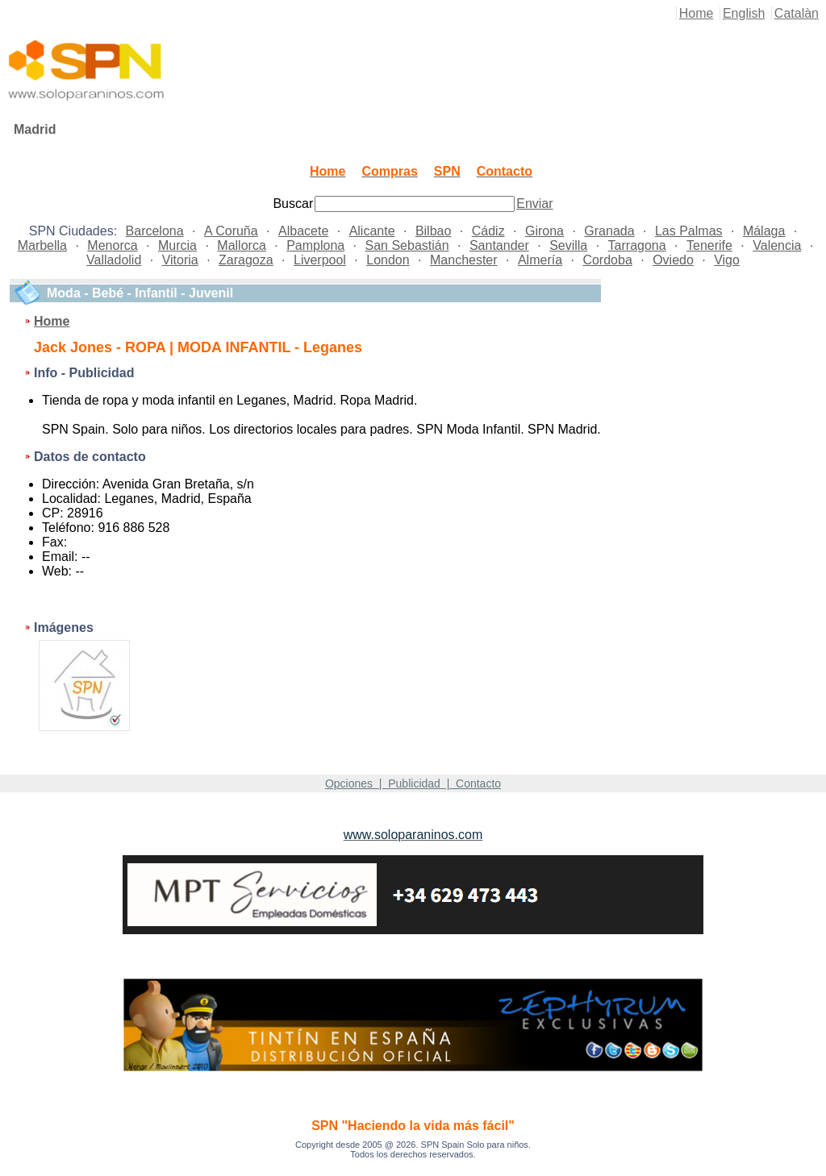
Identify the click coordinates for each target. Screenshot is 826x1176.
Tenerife (709, 245)
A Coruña (231, 231)
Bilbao (433, 231)
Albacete (303, 231)
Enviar (534, 203)
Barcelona (155, 231)
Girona (544, 231)
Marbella (42, 245)
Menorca (112, 245)
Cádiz (488, 231)
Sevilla (568, 245)
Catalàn (796, 13)
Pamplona (315, 245)
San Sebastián (407, 245)
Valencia (777, 245)
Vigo (727, 260)
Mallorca (241, 245)
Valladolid (113, 260)
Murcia (177, 245)
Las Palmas (689, 231)
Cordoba (607, 260)
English (744, 13)
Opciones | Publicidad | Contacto (413, 783)
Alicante (372, 231)
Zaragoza (246, 260)
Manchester (464, 260)
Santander (499, 245)
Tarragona (637, 245)
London (387, 260)
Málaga (764, 231)
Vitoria (180, 260)
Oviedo (673, 260)
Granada (609, 231)
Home (696, 13)
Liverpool (320, 260)
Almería (540, 260)
